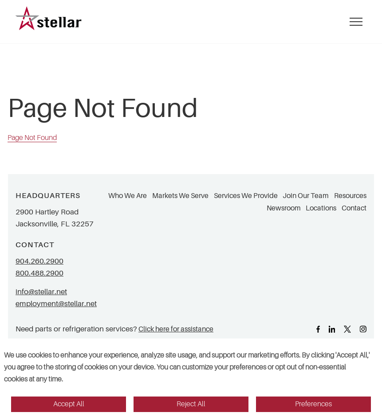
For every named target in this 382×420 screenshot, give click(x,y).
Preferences (313, 404)
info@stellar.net (41, 292)
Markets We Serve (180, 196)
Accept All (68, 404)
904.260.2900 (39, 261)
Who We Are (127, 196)
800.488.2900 (39, 273)
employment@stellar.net (56, 303)
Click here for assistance (175, 329)
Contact (354, 208)
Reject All (191, 404)
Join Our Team (306, 196)
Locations (321, 208)
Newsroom (284, 208)
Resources (350, 196)
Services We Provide (246, 196)
